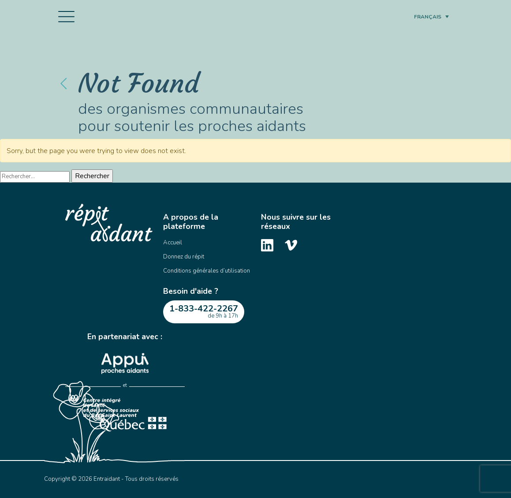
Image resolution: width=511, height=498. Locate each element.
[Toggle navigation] (66, 17)
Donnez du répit (183, 257)
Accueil (172, 243)
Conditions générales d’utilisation (206, 271)
